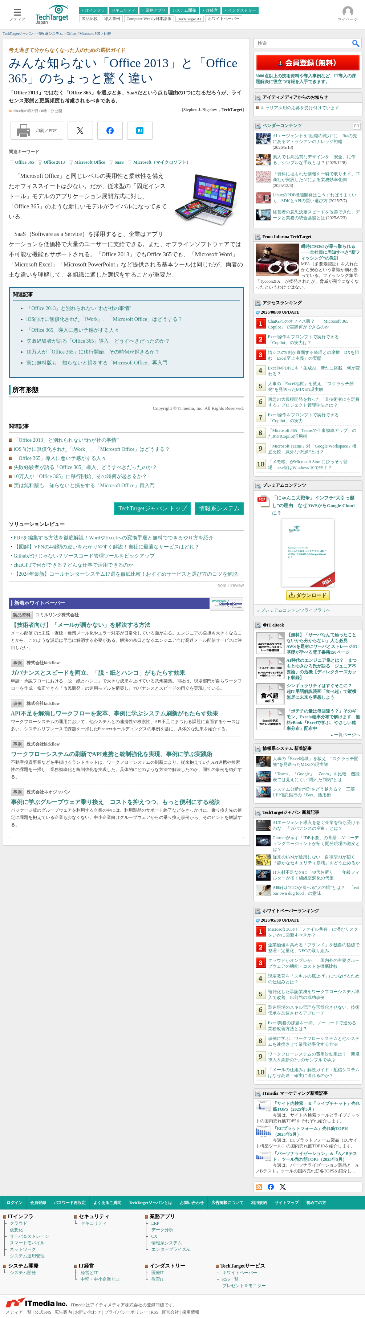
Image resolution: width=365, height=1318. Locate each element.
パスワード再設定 (70, 1202)
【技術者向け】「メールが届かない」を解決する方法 (80, 625)
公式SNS (43, 1312)
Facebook (271, 1187)
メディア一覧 (18, 1312)
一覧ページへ (347, 734)
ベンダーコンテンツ (282, 125)
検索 (356, 43)
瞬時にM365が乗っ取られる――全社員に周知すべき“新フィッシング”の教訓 (330, 252)
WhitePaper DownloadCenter (227, 604)
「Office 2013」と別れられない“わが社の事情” (79, 308)
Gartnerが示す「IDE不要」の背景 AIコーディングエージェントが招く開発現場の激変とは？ (316, 843)
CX (154, 1236)
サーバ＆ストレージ (29, 1236)
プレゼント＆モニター (244, 1285)
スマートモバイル (27, 1242)
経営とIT (89, 1272)
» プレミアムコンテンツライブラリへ (293, 610)
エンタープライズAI (171, 1249)
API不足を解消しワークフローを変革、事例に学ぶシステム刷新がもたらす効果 (115, 713)
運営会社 (170, 1312)
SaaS (118, 162)
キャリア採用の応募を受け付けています (300, 107)
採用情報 (190, 1312)
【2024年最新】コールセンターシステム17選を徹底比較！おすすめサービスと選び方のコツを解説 (126, 574)
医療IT (157, 1272)
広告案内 (63, 1312)
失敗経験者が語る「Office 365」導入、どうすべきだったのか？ (98, 341)
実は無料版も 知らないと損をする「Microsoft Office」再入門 (97, 363)
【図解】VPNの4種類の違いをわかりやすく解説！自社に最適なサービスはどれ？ (106, 547)
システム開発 (23, 1272)
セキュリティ (94, 1223)
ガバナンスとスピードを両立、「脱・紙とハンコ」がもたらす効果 (98, 673)
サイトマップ (287, 1202)
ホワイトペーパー (239, 1272)
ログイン (15, 1202)
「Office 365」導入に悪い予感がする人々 (73, 330)
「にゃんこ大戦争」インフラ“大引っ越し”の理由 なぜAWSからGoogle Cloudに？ (313, 505)
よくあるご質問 (107, 1202)
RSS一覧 (230, 1279)
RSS (259, 1187)
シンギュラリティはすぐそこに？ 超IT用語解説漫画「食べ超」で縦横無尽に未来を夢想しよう (322, 691)
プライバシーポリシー (126, 1312)
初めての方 (316, 1202)
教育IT (157, 1279)
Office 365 (24, 162)
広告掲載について (227, 1202)
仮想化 (16, 1229)
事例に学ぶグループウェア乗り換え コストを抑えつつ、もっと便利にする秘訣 (115, 802)
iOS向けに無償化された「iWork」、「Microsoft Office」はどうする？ (105, 319)
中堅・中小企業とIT (100, 1279)
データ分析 (162, 1229)
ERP (155, 1223)
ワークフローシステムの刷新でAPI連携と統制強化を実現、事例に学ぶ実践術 (112, 754)
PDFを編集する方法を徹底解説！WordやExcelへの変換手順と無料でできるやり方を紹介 (114, 537)
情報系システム (219, 508)
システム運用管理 (27, 1255)
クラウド (18, 1223)
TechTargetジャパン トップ (152, 508)
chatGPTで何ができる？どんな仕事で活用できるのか (74, 565)
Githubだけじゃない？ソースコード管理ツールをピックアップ (84, 556)
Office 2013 (54, 162)
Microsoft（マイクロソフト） (162, 162)
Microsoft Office (89, 162)
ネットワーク (23, 1249)
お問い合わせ (192, 1202)
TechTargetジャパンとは (150, 1202)
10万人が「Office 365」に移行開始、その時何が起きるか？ (93, 352)
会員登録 (38, 1202)
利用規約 (259, 1202)
